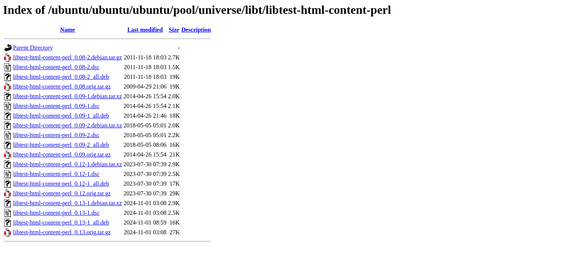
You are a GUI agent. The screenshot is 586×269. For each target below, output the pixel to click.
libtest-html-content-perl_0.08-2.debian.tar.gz (67, 57)
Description (196, 30)
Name (67, 30)
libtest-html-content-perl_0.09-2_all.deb (61, 145)
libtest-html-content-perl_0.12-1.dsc (56, 174)
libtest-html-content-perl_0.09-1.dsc (56, 106)
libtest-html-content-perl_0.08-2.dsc (56, 67)
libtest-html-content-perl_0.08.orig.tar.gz (62, 86)
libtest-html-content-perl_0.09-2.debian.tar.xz (67, 125)
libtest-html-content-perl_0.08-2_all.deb (61, 77)
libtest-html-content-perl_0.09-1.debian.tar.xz (67, 96)
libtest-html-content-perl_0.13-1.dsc (56, 213)
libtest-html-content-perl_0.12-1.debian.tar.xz (67, 164)
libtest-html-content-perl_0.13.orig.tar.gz (62, 232)
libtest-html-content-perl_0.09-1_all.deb (61, 115)
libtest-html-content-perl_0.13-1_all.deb (61, 222)
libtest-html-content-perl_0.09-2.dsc (56, 135)
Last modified (145, 30)
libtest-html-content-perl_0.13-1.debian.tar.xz (67, 203)
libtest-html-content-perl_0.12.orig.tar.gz (62, 193)
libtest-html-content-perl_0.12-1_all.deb (61, 183)
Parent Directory (33, 47)
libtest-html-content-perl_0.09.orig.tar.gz (62, 154)
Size (174, 30)
